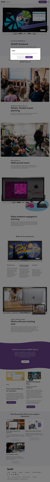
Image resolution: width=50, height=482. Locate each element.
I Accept (29, 57)
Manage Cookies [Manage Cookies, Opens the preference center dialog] (21, 57)
